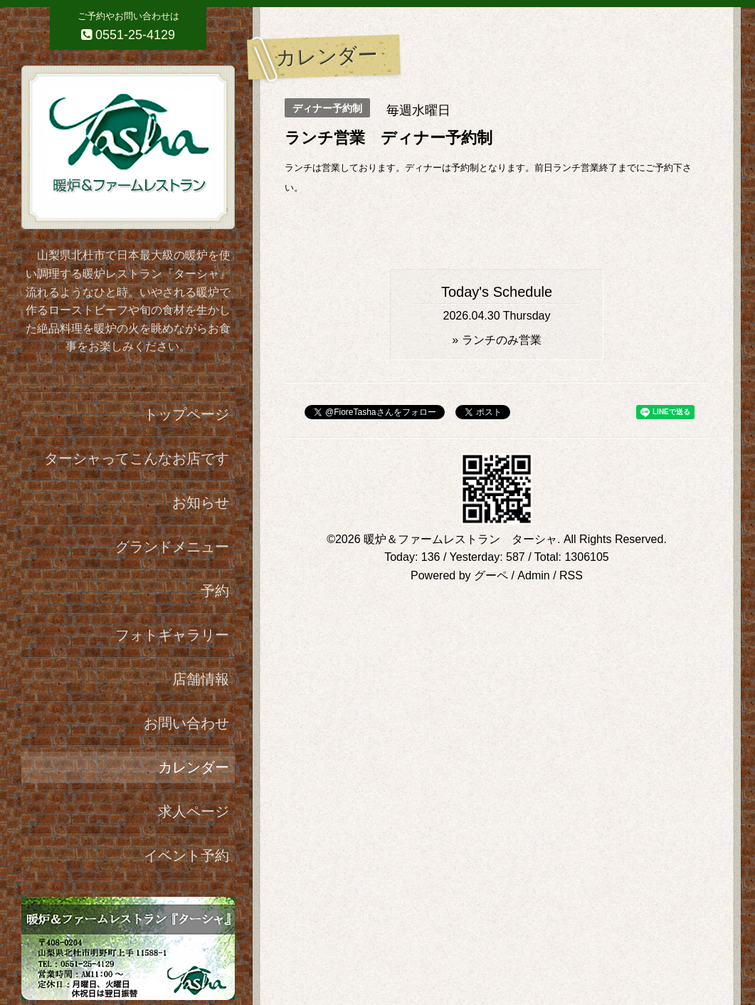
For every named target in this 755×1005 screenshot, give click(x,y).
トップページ (186, 414)
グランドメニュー (172, 546)
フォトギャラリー (172, 635)
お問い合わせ (186, 723)
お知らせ (200, 502)
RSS (571, 575)
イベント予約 (186, 855)
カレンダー (193, 767)
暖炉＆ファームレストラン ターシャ (460, 539)
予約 (215, 591)
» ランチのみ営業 (496, 340)
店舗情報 (200, 679)
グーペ (491, 575)
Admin (533, 575)
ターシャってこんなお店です (136, 458)
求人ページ (193, 811)
